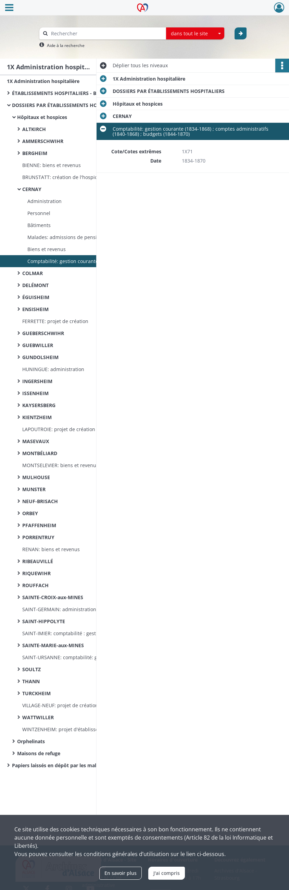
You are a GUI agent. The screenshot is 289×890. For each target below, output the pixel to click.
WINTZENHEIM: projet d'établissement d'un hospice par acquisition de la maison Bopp (90, 729)
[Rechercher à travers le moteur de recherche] (106, 33)
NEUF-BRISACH (40, 501)
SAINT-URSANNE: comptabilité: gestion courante (77, 657)
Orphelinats (31, 741)
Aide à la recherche (66, 45)
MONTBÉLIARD (39, 453)
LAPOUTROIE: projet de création (58, 429)
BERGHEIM (34, 153)
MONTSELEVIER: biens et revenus (60, 465)
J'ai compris (166, 873)
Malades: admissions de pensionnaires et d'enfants (86, 237)
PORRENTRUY (38, 537)
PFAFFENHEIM (39, 525)
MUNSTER (34, 489)
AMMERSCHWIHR (42, 141)
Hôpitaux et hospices (42, 117)
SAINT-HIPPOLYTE (43, 621)
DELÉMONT (35, 285)
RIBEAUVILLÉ (37, 561)
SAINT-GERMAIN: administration (59, 609)
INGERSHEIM (37, 381)
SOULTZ (31, 669)
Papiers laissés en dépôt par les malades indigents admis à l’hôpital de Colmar (80, 765)
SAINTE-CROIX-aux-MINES (52, 597)
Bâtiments (39, 225)
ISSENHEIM (35, 393)
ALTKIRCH (34, 129)
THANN (31, 681)
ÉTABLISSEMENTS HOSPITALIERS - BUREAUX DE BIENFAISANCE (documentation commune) (80, 93)
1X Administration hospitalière (43, 81)
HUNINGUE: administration (53, 369)
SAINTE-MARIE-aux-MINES (53, 645)
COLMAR (32, 273)
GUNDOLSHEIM (40, 357)
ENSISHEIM (35, 309)
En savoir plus (120, 873)
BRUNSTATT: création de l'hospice (61, 177)
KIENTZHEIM (37, 417)
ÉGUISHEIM (35, 297)
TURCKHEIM (36, 693)
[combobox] (195, 33)
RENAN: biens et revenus (51, 549)
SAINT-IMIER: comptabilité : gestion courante (73, 633)
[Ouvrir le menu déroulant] (9, 8)
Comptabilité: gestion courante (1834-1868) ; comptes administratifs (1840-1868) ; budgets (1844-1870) (95, 261)
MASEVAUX (35, 441)
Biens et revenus (46, 249)
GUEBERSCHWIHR (43, 333)
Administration (44, 201)
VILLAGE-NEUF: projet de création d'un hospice (75, 705)
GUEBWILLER (37, 345)
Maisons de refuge (38, 753)
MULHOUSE (36, 477)
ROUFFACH (35, 585)
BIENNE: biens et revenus (51, 165)
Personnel (38, 213)
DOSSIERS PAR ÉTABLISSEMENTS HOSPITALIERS (68, 105)
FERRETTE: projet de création (55, 321)
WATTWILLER (38, 717)
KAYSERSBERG (38, 405)
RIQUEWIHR (36, 573)
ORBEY (30, 513)
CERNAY (31, 189)
